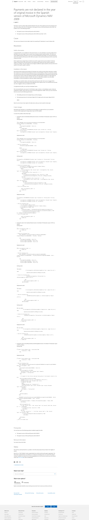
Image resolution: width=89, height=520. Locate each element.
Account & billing (40, 1)
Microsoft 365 (20, 1)
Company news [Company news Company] (74, 514)
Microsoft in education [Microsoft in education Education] (35, 512)
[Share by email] (19, 461)
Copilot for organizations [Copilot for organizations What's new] (7, 517)
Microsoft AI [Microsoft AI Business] (46, 512)
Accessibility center (51, 493)
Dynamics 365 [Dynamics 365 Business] (46, 517)
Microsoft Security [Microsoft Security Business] (46, 514)
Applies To (16, 22)
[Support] (15, 1)
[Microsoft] (8, 1)
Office (25, 1)
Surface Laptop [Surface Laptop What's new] (6, 514)
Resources (47, 1)
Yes (47, 506)
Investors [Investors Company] (73, 517)
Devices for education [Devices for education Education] (35, 514)
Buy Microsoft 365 (54, 1)
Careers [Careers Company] (73, 512)
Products (29, 1)
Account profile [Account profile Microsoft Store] (21, 512)
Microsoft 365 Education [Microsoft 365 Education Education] (35, 517)
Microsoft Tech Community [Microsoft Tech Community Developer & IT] (62, 517)
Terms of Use (20, 457)
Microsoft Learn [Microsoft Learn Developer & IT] (61, 514)
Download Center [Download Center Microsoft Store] (21, 514)
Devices (34, 1)
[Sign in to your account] (82, 1)
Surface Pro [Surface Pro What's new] (6, 512)
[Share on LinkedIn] (16, 461)
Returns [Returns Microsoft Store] (20, 517)
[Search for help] (76, 1)
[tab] (17, 482)
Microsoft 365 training (29, 493)
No (54, 506)
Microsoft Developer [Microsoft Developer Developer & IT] (61, 512)
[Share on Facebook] (14, 461)
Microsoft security (39, 493)
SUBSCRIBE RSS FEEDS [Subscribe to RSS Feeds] (19, 464)
